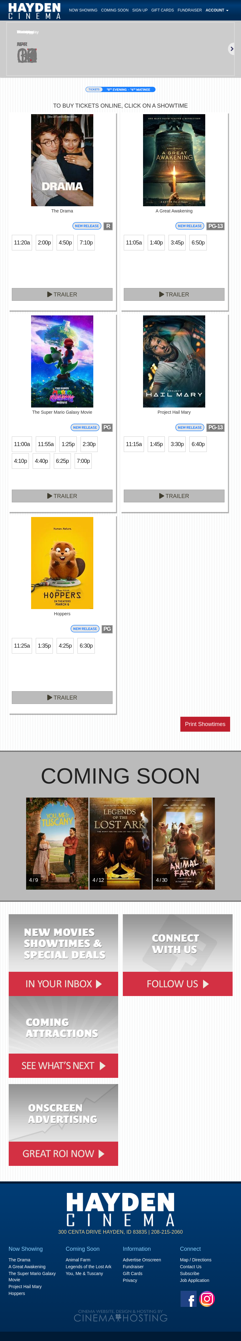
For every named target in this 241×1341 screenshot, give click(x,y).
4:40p (41, 461)
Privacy (130, 1280)
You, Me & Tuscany (84, 1273)
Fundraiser (190, 10)
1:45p (156, 444)
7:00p (83, 461)
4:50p (65, 243)
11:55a (46, 444)
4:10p (20, 461)
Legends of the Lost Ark (88, 1266)
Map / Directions (195, 1259)
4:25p (65, 646)
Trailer (62, 294)
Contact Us (191, 1266)
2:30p (89, 444)
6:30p (86, 646)
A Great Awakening (27, 1266)
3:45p (177, 243)
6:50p (198, 243)
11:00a (22, 444)
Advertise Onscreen (142, 1259)
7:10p (86, 243)
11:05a (134, 243)
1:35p (44, 646)
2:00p (44, 243)
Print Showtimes (205, 724)
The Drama (19, 1259)
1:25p (68, 444)
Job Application (194, 1280)
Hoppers (17, 1293)
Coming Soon (114, 10)
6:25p (62, 461)
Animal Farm (78, 1259)
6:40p (198, 444)
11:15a (134, 444)
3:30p (177, 444)
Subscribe (189, 1273)
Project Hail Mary (25, 1286)
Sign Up (139, 10)
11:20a (22, 243)
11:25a (22, 646)
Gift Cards (162, 10)
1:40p (156, 243)
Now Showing (83, 10)
